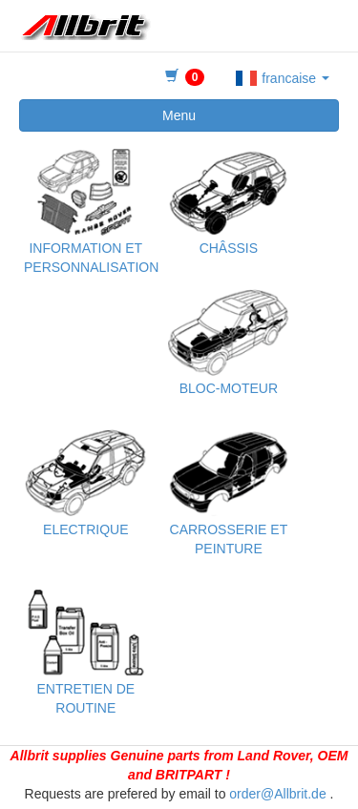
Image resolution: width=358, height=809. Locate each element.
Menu (179, 115)
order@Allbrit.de (277, 793)
